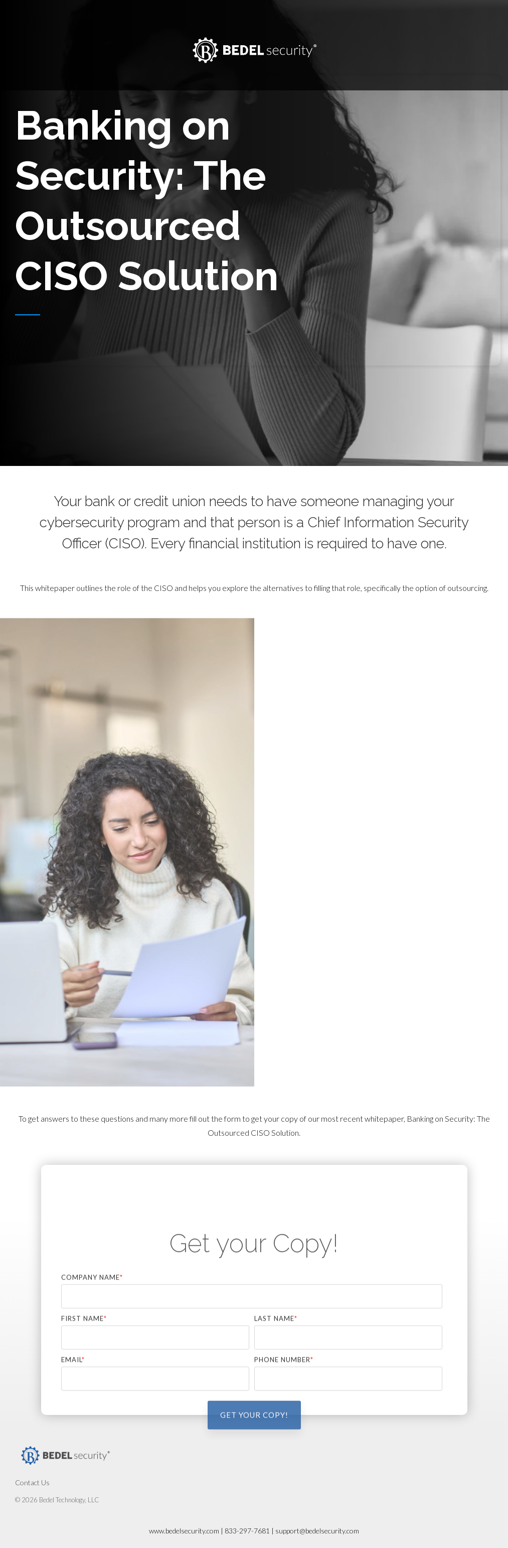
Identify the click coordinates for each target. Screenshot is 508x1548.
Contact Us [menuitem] (32, 1482)
